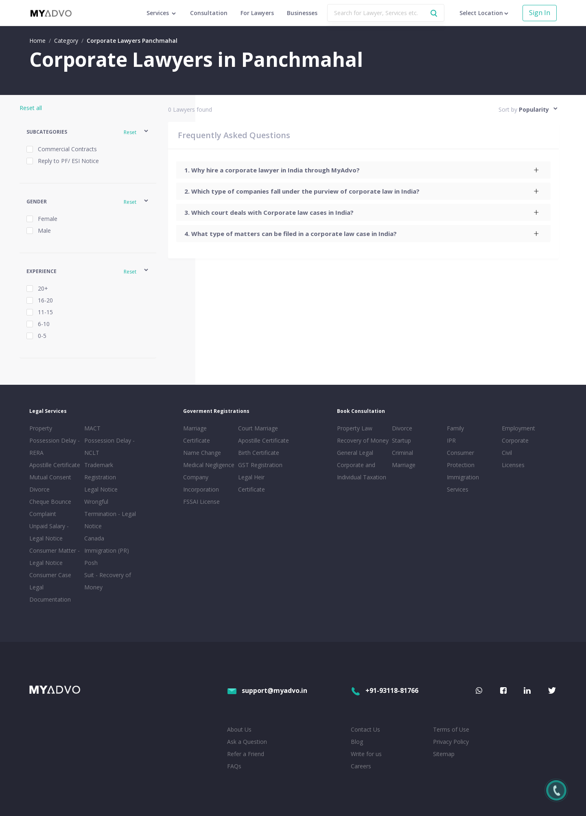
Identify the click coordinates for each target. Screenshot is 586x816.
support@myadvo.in (267, 690)
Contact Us (365, 729)
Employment (518, 428)
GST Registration (260, 465)
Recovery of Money (363, 440)
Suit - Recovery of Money (107, 581)
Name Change (202, 453)
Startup (401, 440)
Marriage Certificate (196, 434)
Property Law (354, 428)
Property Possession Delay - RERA (54, 440)
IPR (451, 440)
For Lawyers (257, 13)
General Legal (355, 453)
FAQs (234, 766)
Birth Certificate (258, 453)
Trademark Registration (100, 471)
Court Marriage (258, 428)
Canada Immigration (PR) (106, 544)
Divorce (402, 428)
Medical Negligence (208, 465)
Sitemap (444, 754)
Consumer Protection (460, 459)
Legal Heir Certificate (251, 483)
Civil (507, 453)
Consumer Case (50, 575)
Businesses (302, 13)
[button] (87, 132)
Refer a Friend (245, 754)
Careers (361, 766)
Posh (91, 563)
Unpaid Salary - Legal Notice (49, 532)
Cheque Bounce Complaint (50, 508)
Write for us (366, 754)
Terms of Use (451, 729)
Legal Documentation (50, 593)
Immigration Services (463, 483)
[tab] (363, 170)
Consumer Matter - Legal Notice (54, 557)
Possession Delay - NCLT (109, 447)
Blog (357, 741)
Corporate (515, 440)
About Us (239, 729)
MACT (92, 428)
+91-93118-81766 (384, 690)
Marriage (403, 465)
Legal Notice (101, 489)
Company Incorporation (201, 483)
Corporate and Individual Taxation (361, 471)
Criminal (402, 453)
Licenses (513, 465)
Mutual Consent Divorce (50, 483)
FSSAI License (201, 501)
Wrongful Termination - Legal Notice (110, 514)
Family (455, 428)
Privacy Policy (451, 741)
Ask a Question (247, 741)
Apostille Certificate (54, 465)
